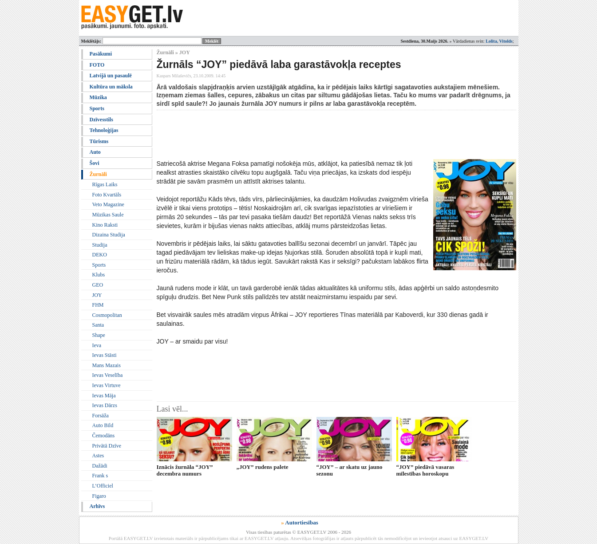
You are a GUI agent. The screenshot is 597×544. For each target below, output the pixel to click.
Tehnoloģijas (104, 130)
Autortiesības (301, 522)
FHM (98, 305)
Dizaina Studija (108, 235)
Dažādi (99, 466)
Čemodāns (103, 435)
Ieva (97, 345)
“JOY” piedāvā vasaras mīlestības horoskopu (425, 470)
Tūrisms (99, 141)
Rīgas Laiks (105, 184)
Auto (95, 152)
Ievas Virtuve (106, 385)
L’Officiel (102, 486)
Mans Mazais (106, 365)
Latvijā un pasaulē (111, 75)
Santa (98, 325)
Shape (98, 335)
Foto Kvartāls (107, 195)
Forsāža (100, 415)
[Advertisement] (318, 135)
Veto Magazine (108, 204)
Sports (97, 108)
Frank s (100, 475)
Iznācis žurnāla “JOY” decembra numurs (185, 470)
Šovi (94, 163)
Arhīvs (97, 506)
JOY (97, 295)
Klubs (98, 275)
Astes (98, 455)
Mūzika (98, 97)
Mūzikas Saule (108, 215)
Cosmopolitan (107, 315)
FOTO (97, 65)
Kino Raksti (105, 225)
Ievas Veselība (107, 375)
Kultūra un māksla (111, 87)
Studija (99, 245)
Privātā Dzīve (107, 446)
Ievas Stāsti (104, 355)
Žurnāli (98, 174)
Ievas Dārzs (104, 405)
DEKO (99, 255)
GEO (97, 285)
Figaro (99, 496)
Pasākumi (101, 54)
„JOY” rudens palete (263, 467)
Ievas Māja (104, 395)
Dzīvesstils (101, 119)
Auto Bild (103, 425)
